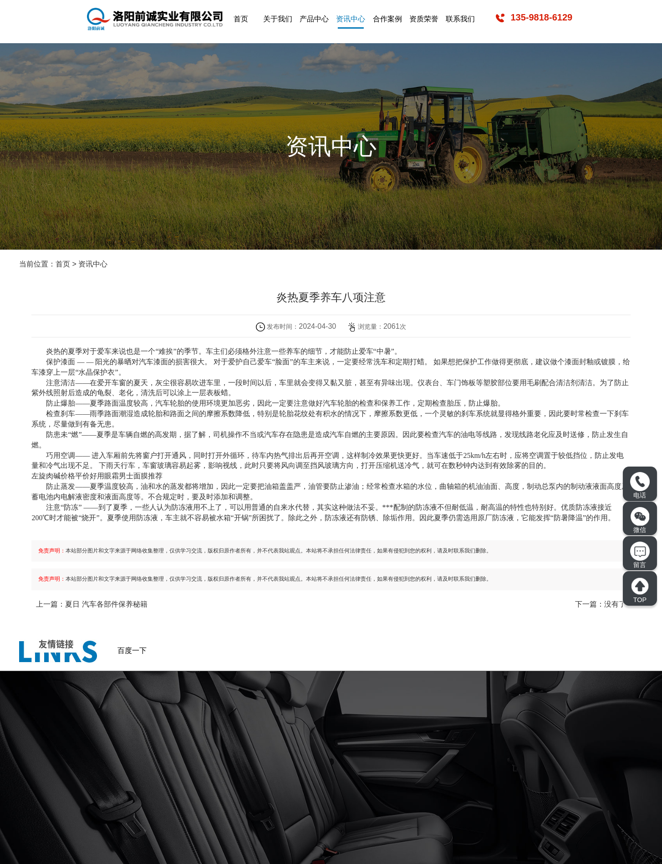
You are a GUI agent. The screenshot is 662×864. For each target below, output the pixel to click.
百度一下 (132, 650)
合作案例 (387, 19)
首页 (241, 19)
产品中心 (314, 19)
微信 (640, 520)
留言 (639, 555)
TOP (639, 590)
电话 (639, 485)
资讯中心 (350, 19)
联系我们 (460, 19)
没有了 (615, 604)
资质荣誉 (423, 19)
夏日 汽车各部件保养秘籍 (106, 604)
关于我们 (277, 19)
